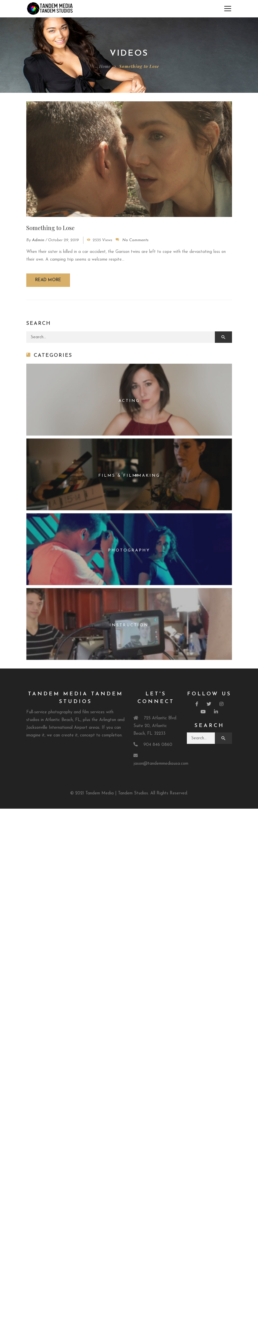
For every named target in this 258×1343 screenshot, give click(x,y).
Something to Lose (50, 227)
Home (105, 66)
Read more (48, 280)
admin (38, 240)
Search (209, 725)
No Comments (135, 240)
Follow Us (209, 694)
